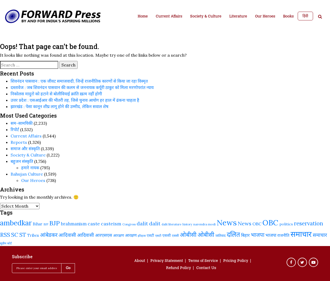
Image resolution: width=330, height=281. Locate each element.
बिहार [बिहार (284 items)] (245, 235)
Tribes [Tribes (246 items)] (33, 235)
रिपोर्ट (15, 129)
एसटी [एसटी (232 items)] (150, 235)
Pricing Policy (235, 261)
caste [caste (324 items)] (94, 224)
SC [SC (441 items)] (14, 234)
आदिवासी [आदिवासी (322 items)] (85, 235)
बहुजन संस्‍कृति (22, 161)
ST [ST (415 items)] (22, 234)
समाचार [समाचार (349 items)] (320, 235)
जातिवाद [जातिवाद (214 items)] (220, 235)
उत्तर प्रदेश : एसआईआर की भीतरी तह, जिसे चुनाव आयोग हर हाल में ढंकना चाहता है (75, 100)
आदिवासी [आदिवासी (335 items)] (67, 235)
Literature (238, 17)
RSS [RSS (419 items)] (5, 234)
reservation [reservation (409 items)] (308, 223)
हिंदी (305, 16)
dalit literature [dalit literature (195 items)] (171, 224)
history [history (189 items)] (187, 224)
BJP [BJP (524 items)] (54, 223)
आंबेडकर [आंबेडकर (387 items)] (48, 234)
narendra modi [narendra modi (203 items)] (204, 224)
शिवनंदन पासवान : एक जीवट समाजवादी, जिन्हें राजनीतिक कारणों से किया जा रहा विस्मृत (79, 81)
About (139, 261)
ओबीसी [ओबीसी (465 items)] (206, 234)
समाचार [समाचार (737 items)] (301, 234)
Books (288, 17)
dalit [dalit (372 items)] (142, 223)
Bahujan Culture (27, 174)
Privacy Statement (166, 261)
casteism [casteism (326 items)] (111, 224)
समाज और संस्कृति (25, 148)
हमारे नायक (30, 167)
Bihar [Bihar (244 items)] (37, 224)
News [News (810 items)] (227, 222)
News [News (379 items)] (244, 223)
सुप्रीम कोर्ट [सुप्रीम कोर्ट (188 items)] (6, 243)
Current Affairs (169, 17)
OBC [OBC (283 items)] (256, 223)
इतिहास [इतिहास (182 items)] (142, 236)
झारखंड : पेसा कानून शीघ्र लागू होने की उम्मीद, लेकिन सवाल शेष (59, 106)
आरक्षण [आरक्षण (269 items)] (131, 235)
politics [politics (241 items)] (286, 224)
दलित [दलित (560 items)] (233, 234)
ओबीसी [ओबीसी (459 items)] (188, 234)
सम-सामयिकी (22, 123)
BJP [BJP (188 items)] (45, 224)
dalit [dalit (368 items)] (154, 223)
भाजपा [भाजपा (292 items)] (270, 235)
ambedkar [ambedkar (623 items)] (16, 222)
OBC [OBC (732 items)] (270, 223)
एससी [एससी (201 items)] (175, 236)
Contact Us (206, 268)
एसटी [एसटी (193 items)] (158, 236)
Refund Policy (178, 268)
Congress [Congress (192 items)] (129, 224)
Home (143, 17)
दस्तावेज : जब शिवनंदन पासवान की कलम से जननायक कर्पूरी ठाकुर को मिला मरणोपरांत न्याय (82, 87)
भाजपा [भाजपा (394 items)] (257, 234)
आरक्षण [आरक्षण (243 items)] (118, 235)
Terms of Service (203, 261)
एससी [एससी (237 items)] (166, 235)
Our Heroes (265, 17)
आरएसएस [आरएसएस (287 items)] (103, 235)
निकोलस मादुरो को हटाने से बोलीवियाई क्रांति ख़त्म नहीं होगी (56, 93)
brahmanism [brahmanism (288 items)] (74, 223)
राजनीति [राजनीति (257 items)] (283, 235)
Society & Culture (205, 17)
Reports (19, 142)
